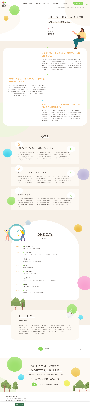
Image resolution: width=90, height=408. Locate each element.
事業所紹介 (38, 3)
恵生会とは (31, 3)
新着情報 (25, 3)
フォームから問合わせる (48, 387)
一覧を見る (47, 348)
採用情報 (65, 3)
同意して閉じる (19, 404)
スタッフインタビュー (56, 3)
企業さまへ (46, 3)
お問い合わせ (79, 3)
